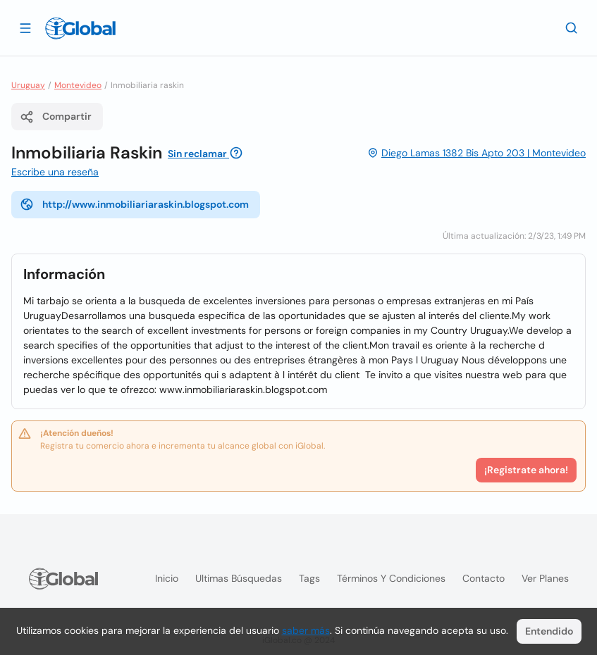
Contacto (483, 578)
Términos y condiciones (391, 578)
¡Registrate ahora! (526, 469)
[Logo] (80, 28)
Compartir (56, 117)
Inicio (166, 578)
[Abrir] (25, 27)
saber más (306, 630)
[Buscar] (572, 27)
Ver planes (545, 578)
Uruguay (28, 85)
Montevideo (77, 85)
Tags (309, 578)
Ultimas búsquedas (238, 578)
